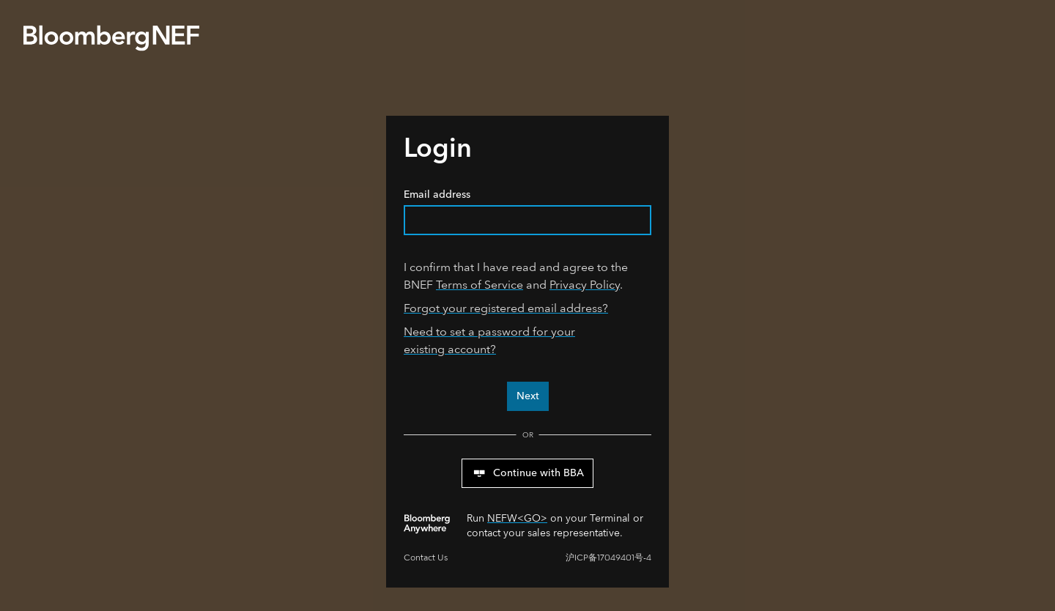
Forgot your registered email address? (506, 308)
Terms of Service (479, 284)
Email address (527, 211)
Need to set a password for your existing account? (489, 340)
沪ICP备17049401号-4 (608, 557)
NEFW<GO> (517, 518)
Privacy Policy (584, 284)
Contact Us (426, 557)
